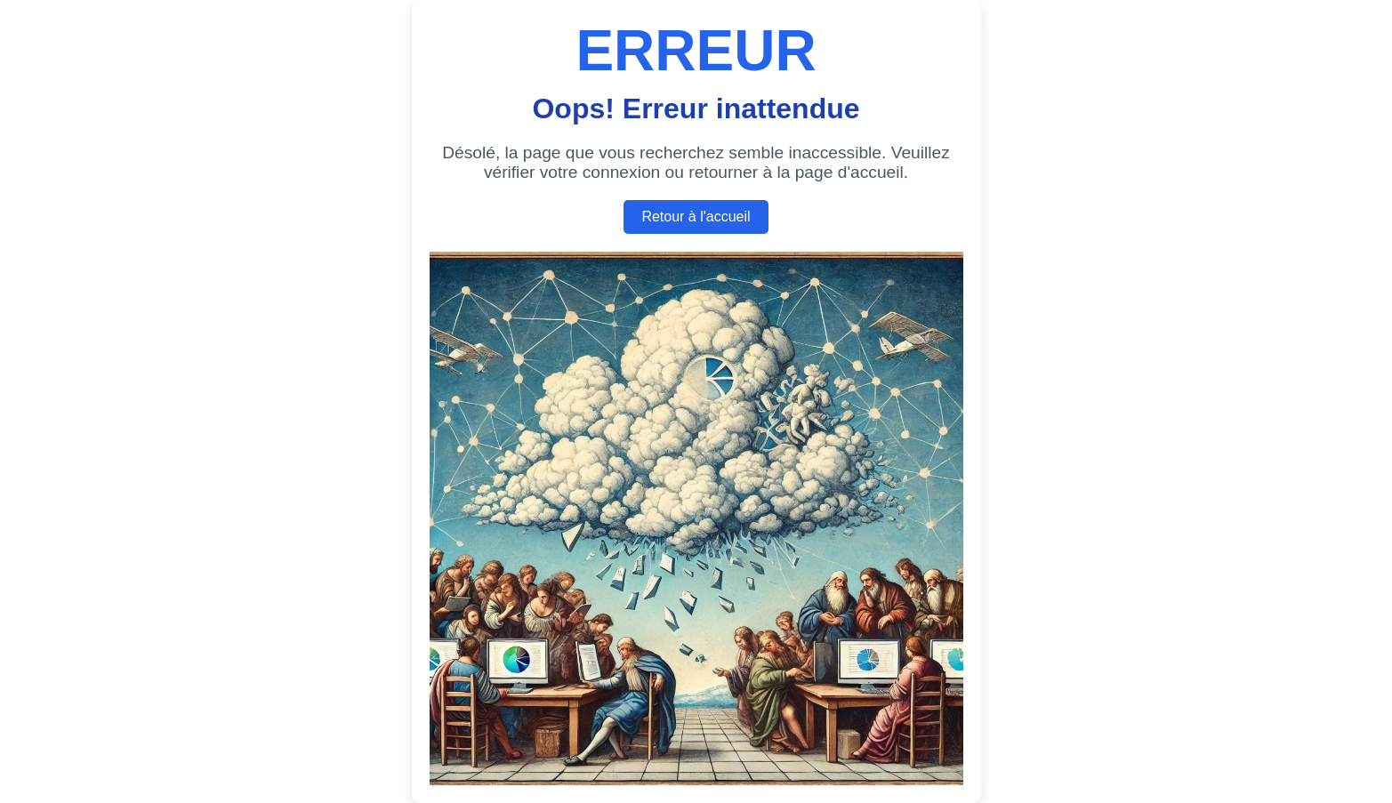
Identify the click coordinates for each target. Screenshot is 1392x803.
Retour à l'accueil (695, 216)
